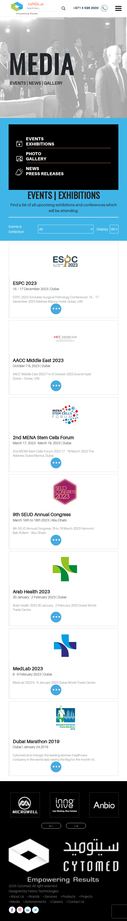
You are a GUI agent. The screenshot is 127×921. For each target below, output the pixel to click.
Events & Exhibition (16, 229)
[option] (25, 805)
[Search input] (43, 8)
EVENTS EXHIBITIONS (40, 141)
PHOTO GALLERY (36, 156)
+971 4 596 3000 (90, 8)
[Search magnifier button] (63, 8)
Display (102, 229)
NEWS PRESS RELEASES (45, 171)
